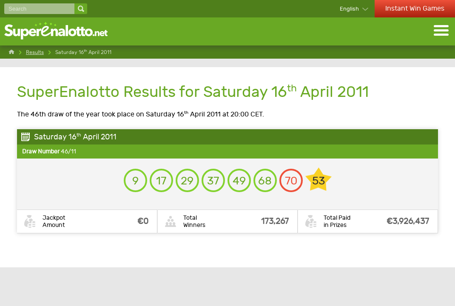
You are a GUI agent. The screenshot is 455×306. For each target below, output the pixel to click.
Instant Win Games (414, 8)
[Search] (39, 8)
